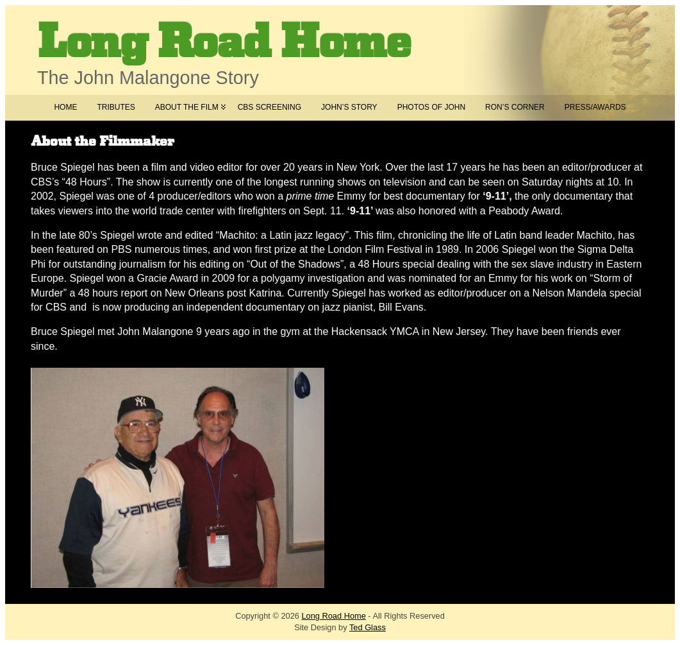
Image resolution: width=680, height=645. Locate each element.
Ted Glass (367, 627)
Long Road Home (223, 43)
